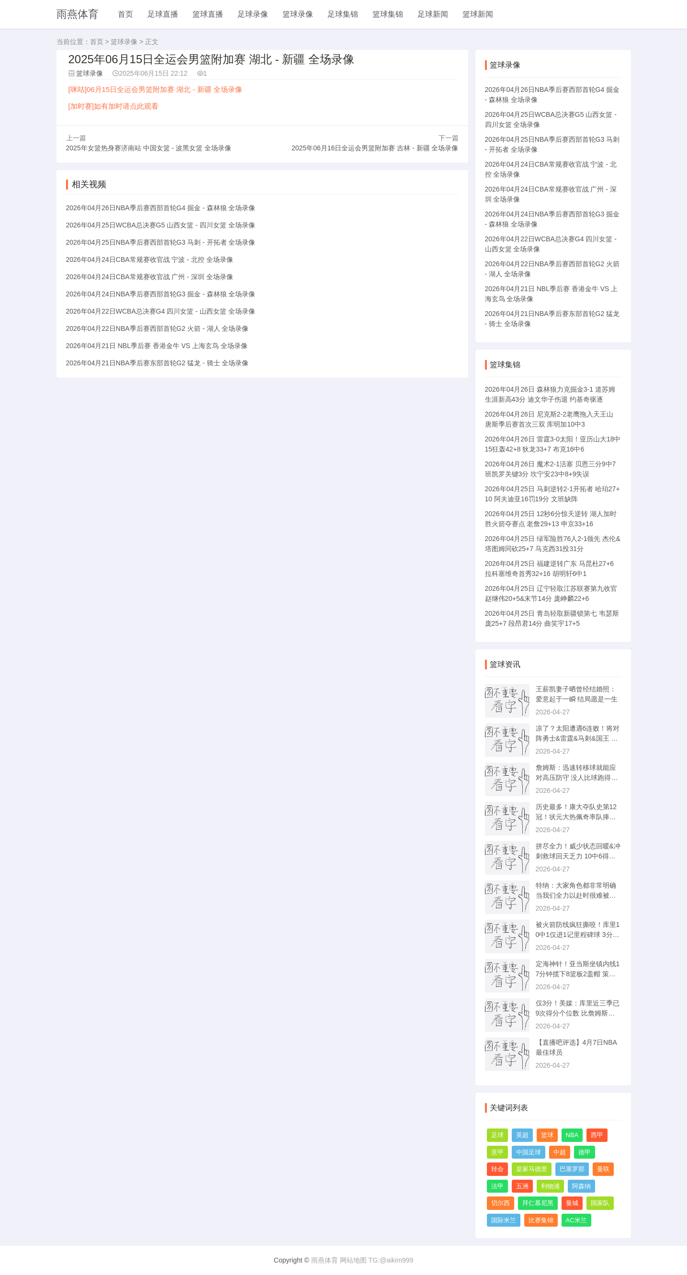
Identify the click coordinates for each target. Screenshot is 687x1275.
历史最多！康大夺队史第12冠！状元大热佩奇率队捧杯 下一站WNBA (576, 817)
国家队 (600, 1203)
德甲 (584, 1152)
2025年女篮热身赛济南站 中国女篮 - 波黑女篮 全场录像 (148, 148)
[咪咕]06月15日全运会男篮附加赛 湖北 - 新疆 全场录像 (155, 89)
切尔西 (500, 1203)
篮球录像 (297, 14)
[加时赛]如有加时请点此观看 (113, 106)
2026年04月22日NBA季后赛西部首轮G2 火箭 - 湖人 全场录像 (157, 328)
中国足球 (528, 1152)
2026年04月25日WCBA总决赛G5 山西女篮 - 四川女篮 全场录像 (160, 225)
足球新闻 (432, 14)
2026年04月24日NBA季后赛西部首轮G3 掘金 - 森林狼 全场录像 (161, 294)
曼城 (572, 1203)
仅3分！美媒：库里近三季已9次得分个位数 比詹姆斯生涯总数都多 (578, 1013)
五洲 (522, 1186)
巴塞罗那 (572, 1169)
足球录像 (252, 14)
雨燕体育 (77, 14)
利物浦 (550, 1186)
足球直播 (162, 14)
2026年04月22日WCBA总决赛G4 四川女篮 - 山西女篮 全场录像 (160, 311)
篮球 (547, 1135)
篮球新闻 (477, 14)
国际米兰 (503, 1220)
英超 (522, 1135)
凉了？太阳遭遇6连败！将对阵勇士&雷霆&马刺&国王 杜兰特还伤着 (578, 738)
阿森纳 (581, 1186)
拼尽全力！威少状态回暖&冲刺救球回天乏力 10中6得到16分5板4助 (578, 856)
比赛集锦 (541, 1220)
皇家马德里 (531, 1169)
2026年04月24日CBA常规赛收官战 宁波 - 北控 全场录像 (149, 259)
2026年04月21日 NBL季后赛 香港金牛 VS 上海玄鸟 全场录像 (157, 346)
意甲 (497, 1152)
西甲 (597, 1135)
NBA (572, 1135)
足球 (497, 1135)
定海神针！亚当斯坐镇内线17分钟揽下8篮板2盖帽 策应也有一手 (578, 974)
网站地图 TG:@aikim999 (376, 1260)
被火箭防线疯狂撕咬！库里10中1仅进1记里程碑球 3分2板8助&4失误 (578, 934)
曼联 (603, 1169)
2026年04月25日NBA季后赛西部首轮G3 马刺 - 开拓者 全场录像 (161, 242)
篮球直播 (207, 14)
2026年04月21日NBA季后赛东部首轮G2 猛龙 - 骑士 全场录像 (157, 363)
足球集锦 (342, 14)
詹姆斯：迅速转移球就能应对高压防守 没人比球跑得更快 (577, 777)
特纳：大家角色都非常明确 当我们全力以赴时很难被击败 (576, 895)
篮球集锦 (387, 14)
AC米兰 (576, 1220)
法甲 (497, 1186)
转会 (497, 1169)
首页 (125, 14)
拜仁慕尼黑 (537, 1203)
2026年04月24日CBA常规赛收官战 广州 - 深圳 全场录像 (149, 277)
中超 (559, 1152)
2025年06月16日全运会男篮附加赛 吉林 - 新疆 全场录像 (375, 148)
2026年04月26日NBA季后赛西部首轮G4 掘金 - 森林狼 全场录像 (161, 208)
